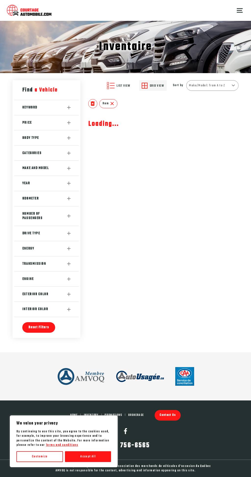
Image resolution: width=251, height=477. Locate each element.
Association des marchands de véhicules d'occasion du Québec (163, 466)
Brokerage (136, 415)
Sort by (178, 85)
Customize (40, 456)
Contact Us (168, 415)
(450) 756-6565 (125, 445)
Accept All (88, 456)
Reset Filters (38, 327)
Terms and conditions (62, 445)
